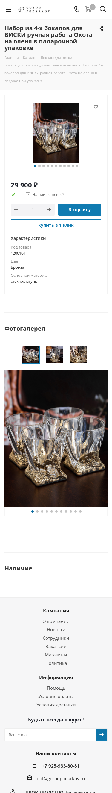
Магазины (56, 655)
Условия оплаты (56, 696)
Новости (56, 629)
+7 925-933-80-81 (61, 766)
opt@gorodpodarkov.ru (61, 778)
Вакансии (56, 646)
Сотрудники (56, 638)
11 (77, 166)
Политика (56, 663)
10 (73, 166)
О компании (56, 621)
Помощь (56, 688)
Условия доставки (56, 705)
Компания (56, 610)
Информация (56, 677)
